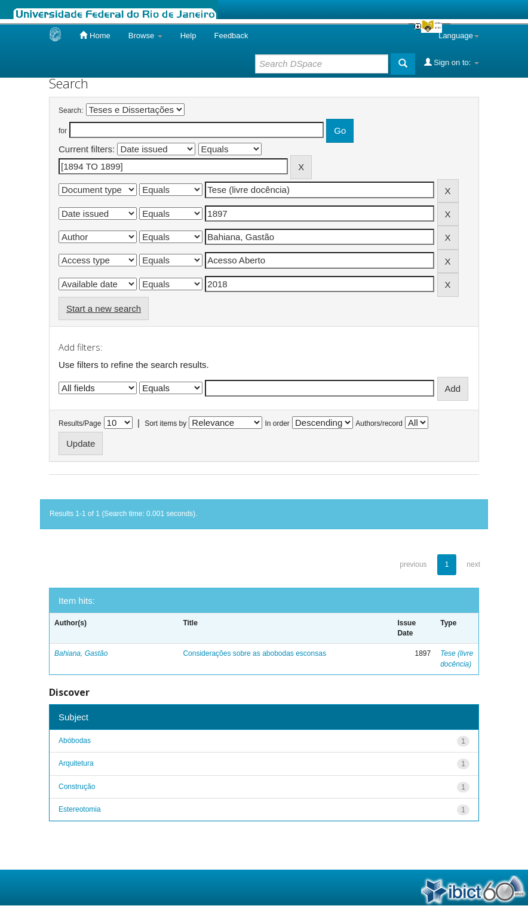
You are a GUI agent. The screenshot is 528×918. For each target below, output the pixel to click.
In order (277, 423)
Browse (145, 35)
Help (188, 35)
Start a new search (103, 308)
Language (458, 35)
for (63, 131)
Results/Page (80, 423)
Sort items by (165, 423)
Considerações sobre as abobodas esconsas (254, 653)
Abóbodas (75, 740)
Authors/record (379, 423)
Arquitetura (76, 763)
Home (94, 35)
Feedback (231, 35)
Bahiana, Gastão (81, 653)
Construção (77, 786)
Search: (71, 110)
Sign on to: (451, 62)
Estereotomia (80, 809)
